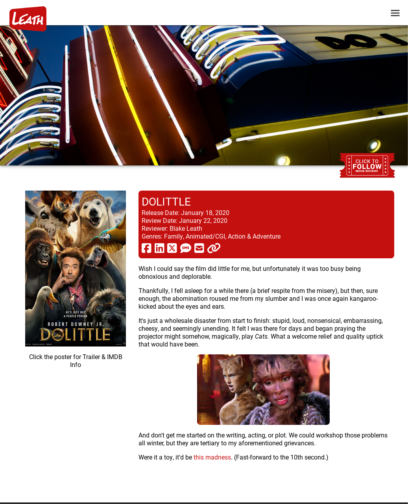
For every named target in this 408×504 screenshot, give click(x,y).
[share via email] (199, 247)
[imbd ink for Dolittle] (75, 340)
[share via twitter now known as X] (172, 247)
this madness (212, 457)
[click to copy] (214, 247)
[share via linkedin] (159, 247)
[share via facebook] (146, 247)
